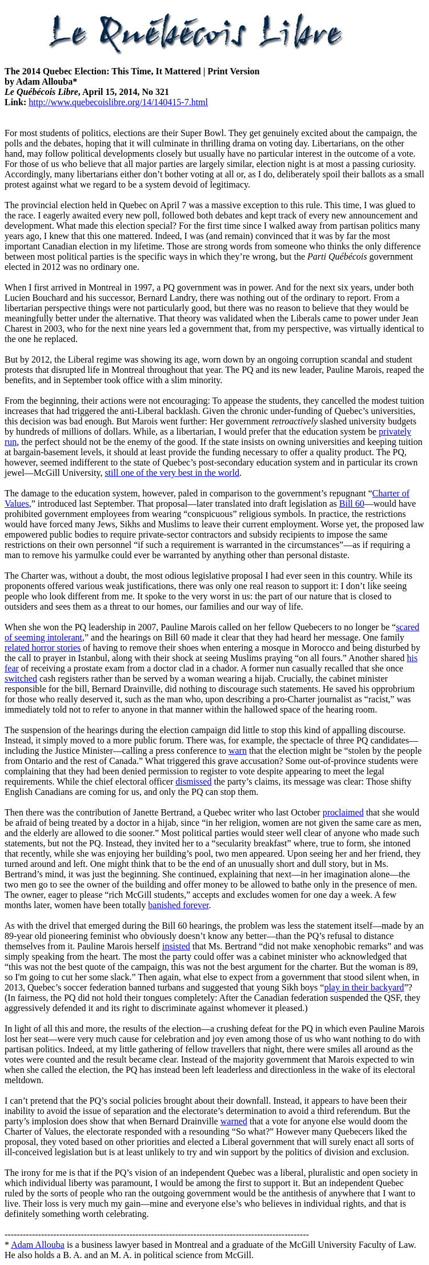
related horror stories (43, 648)
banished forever (178, 905)
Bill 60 (351, 503)
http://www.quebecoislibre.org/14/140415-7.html (118, 102)
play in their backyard (364, 987)
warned (233, 1121)
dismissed (193, 781)
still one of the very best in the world (172, 473)
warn (237, 750)
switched (21, 678)
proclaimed (343, 812)
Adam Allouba (38, 1245)
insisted (176, 946)
